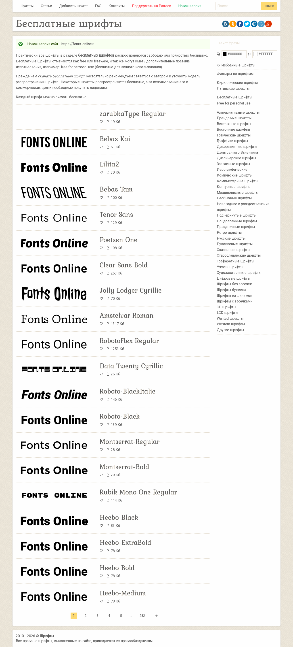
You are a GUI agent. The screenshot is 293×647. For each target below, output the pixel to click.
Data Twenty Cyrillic (131, 366)
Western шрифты (231, 324)
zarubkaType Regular (132, 113)
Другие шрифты (230, 330)
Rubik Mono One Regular (138, 492)
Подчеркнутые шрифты (237, 215)
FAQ (98, 6)
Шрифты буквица (231, 290)
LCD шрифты (227, 313)
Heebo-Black (119, 517)
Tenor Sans (116, 214)
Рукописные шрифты (235, 244)
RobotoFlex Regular (129, 340)
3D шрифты (226, 307)
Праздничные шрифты (236, 227)
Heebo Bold (117, 567)
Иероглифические (232, 169)
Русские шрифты (231, 238)
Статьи (46, 6)
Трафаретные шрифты (235, 261)
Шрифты (26, 6)
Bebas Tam (116, 189)
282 (142, 615)
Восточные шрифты (233, 129)
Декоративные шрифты (237, 147)
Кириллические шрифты (237, 83)
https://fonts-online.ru (78, 44)
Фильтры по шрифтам (235, 74)
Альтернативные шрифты (238, 112)
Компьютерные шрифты (237, 181)
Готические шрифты (234, 135)
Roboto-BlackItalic (127, 391)
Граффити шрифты (232, 141)
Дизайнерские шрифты (236, 158)
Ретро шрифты (229, 232)
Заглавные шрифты (233, 164)
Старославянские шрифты (239, 255)
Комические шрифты (235, 175)
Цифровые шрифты (233, 278)
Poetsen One (118, 239)
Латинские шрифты (233, 88)
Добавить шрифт (73, 6)
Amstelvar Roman (126, 315)
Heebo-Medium (123, 593)
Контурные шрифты (234, 187)
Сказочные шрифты (233, 250)
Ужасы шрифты (230, 267)
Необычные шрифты (234, 198)
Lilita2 (109, 164)
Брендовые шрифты (234, 118)
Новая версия (189, 6)
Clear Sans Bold (124, 265)
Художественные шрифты (239, 272)
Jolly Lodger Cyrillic (130, 290)
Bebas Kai (115, 139)
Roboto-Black (120, 416)
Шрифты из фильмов (234, 295)
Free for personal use (234, 103)
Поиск (269, 6)
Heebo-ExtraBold (125, 542)
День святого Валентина (237, 152)
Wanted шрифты (230, 318)
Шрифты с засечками (234, 301)
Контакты (117, 6)
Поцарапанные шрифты (237, 221)
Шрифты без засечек (234, 284)
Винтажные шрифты (234, 123)
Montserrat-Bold (124, 467)
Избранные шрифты (238, 65)
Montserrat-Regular (129, 441)
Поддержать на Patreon (151, 6)
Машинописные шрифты (238, 192)
